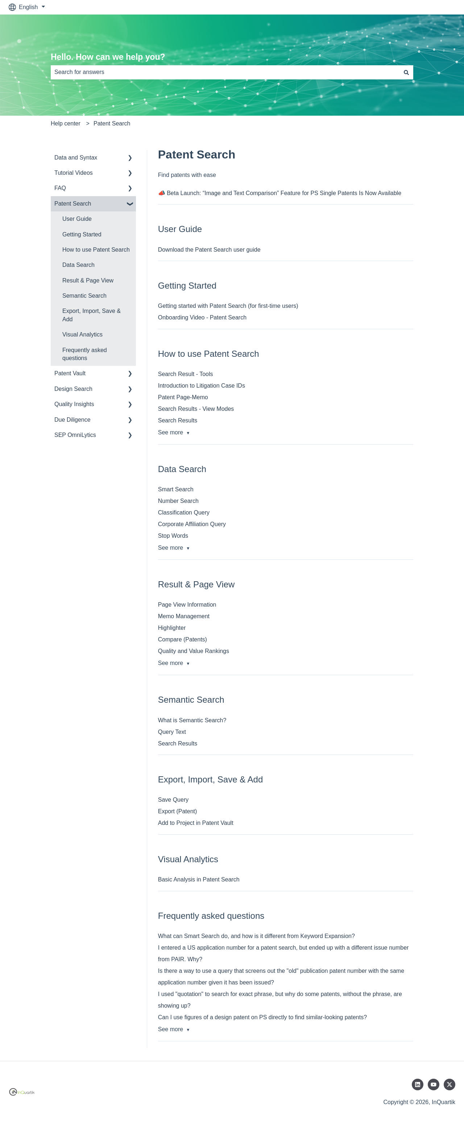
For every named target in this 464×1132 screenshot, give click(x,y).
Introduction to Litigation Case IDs (201, 386)
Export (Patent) (177, 811)
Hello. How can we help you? (108, 57)
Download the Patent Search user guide (209, 250)
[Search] (406, 72)
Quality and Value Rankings (193, 651)
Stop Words (173, 536)
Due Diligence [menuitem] (72, 420)
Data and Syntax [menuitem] (75, 157)
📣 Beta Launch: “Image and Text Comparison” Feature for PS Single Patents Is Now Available (279, 193)
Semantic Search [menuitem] (84, 296)
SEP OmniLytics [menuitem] (75, 435)
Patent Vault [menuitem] (70, 373)
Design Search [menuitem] (73, 389)
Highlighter (172, 628)
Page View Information (187, 605)
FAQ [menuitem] (60, 188)
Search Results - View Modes (196, 409)
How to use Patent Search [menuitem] (96, 250)
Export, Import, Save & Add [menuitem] (91, 315)
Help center (65, 123)
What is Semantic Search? (192, 720)
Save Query (173, 800)
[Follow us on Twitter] (449, 1084)
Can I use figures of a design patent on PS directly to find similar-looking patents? (262, 1017)
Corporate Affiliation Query (192, 524)
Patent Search (112, 123)
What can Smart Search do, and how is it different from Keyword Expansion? (256, 936)
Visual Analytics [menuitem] (82, 334)
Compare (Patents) (182, 639)
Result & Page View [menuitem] (87, 280)
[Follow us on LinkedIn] (417, 1084)
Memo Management (184, 616)
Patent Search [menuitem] (72, 204)
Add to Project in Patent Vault (195, 823)
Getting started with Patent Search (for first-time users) (228, 306)
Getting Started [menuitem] (82, 234)
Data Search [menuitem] (78, 265)
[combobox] (225, 72)
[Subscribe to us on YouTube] (433, 1084)
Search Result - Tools (185, 374)
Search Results (178, 420)
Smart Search (176, 489)
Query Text (172, 732)
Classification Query (184, 512)
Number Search (178, 501)
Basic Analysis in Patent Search (199, 879)
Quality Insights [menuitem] (74, 404)
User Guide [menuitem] (77, 219)
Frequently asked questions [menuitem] (84, 354)
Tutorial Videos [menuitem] (73, 173)
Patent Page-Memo (183, 397)
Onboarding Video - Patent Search (202, 317)
